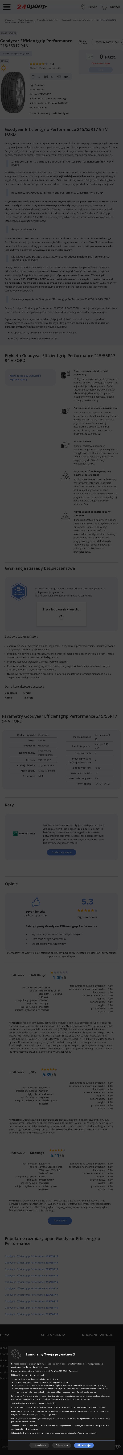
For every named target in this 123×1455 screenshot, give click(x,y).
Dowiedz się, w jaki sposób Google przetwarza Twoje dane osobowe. (76, 1407)
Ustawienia (39, 1445)
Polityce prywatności (46, 1403)
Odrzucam (62, 1445)
